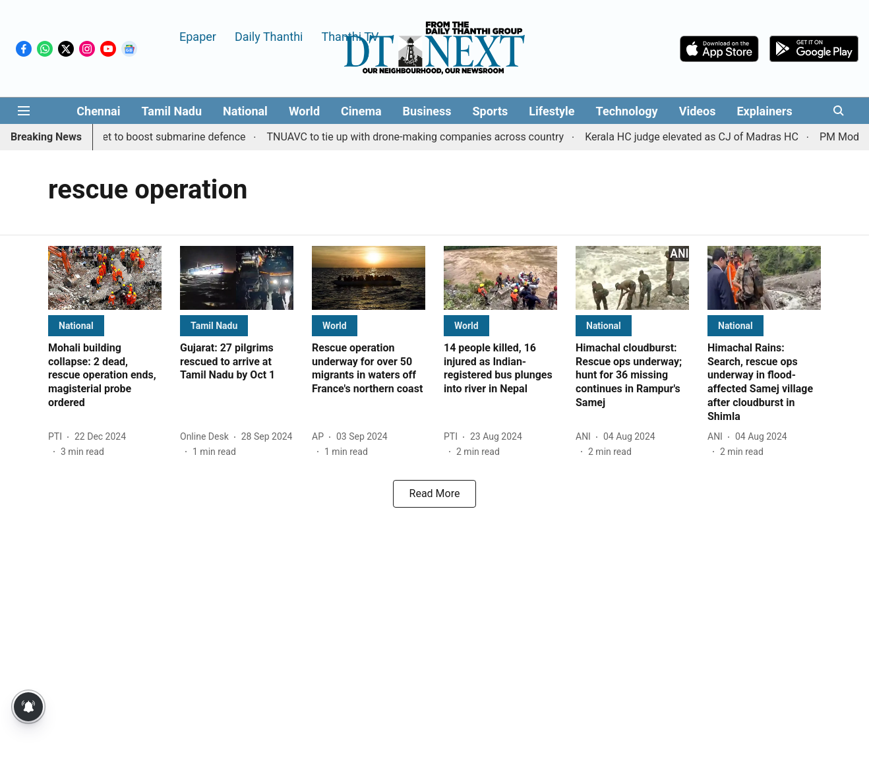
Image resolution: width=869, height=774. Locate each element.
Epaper (197, 36)
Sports (490, 111)
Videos (697, 111)
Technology (627, 111)
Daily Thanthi (269, 36)
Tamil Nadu (171, 111)
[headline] (105, 376)
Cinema (361, 111)
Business (427, 111)
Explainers (764, 111)
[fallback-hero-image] (105, 278)
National (245, 111)
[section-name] (76, 325)
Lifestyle (551, 111)
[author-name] (57, 437)
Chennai (98, 111)
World (304, 111)
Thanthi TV (349, 36)
